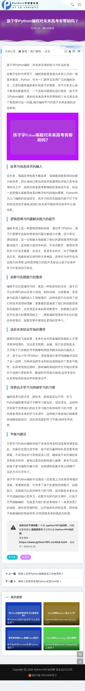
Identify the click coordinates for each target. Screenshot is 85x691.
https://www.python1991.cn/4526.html (43, 553)
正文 (48, 51)
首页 (25, 51)
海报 (25, 567)
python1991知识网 (57, 536)
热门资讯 (36, 51)
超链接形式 (37, 540)
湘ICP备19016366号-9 (43, 686)
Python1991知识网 (44, 680)
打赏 (12, 567)
